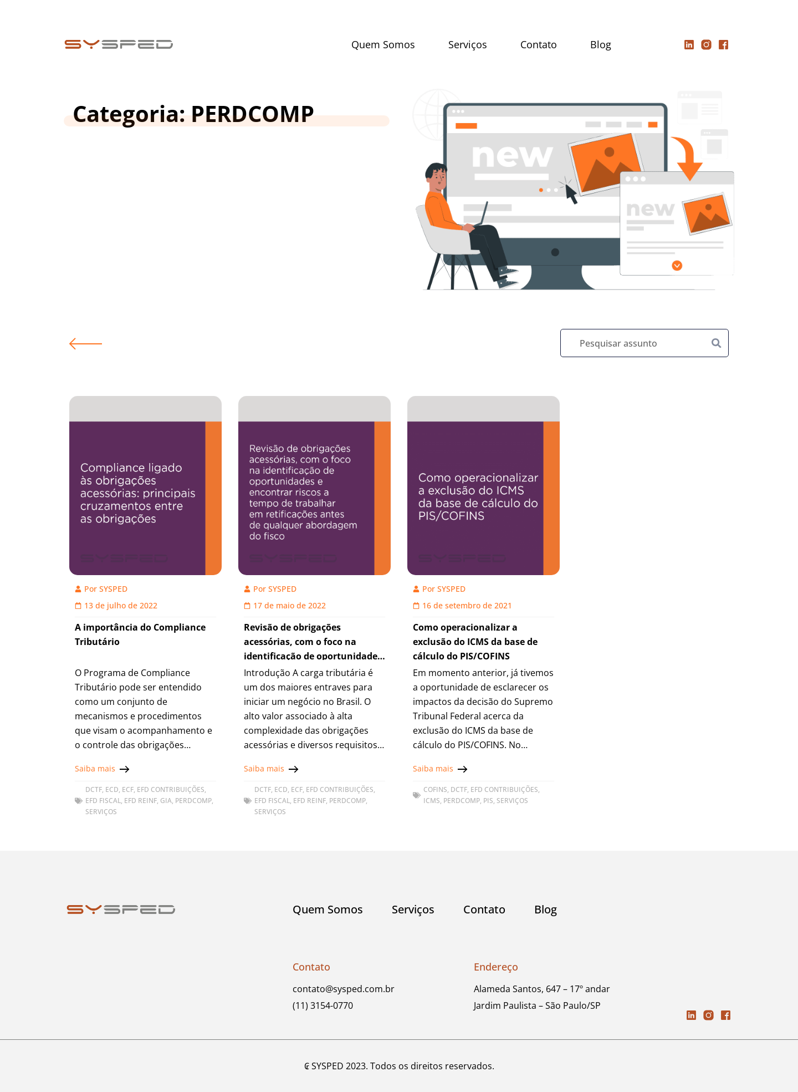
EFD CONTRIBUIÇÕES (170, 789)
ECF (128, 789)
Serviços (467, 44)
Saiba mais (95, 768)
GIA (166, 800)
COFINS (435, 789)
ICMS (431, 800)
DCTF (93, 789)
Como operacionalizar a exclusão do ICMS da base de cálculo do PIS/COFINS (475, 641)
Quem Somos (383, 44)
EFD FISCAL (103, 800)
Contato (538, 44)
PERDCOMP (193, 800)
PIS (488, 800)
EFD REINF (140, 800)
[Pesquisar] (716, 343)
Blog (600, 44)
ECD (112, 789)
